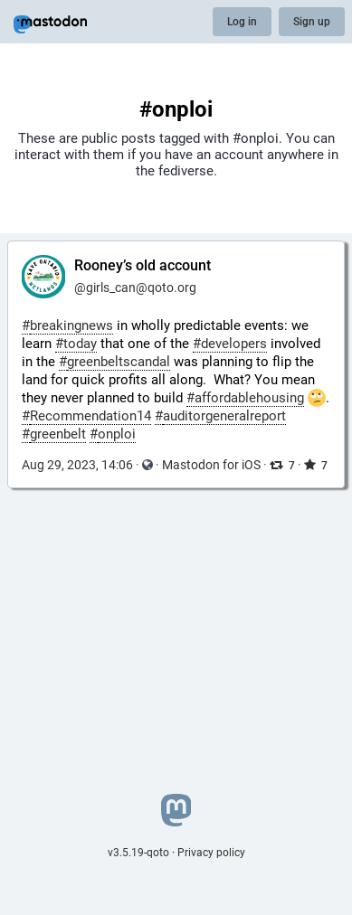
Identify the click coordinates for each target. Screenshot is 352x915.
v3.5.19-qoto (138, 852)
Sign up (311, 21)
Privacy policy (211, 852)
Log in (242, 21)
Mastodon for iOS (211, 465)
